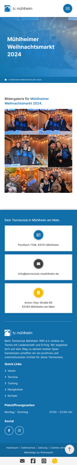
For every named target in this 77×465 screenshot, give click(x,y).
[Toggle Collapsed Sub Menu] (38, 371)
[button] (67, 8)
